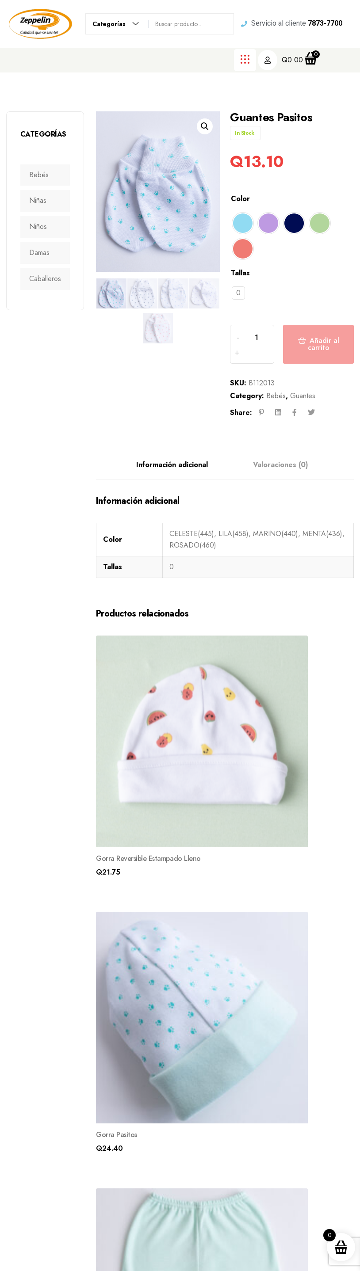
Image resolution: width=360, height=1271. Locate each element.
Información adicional (172, 478)
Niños (42, 226)
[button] (205, 126)
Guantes (302, 409)
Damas (43, 252)
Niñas (41, 200)
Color (240, 199)
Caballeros (49, 279)
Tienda (234, 1123)
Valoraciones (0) (280, 478)
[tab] (172, 478)
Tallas (240, 273)
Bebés (43, 175)
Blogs (232, 1144)
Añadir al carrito (322, 351)
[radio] (243, 223)
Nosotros (237, 1102)
